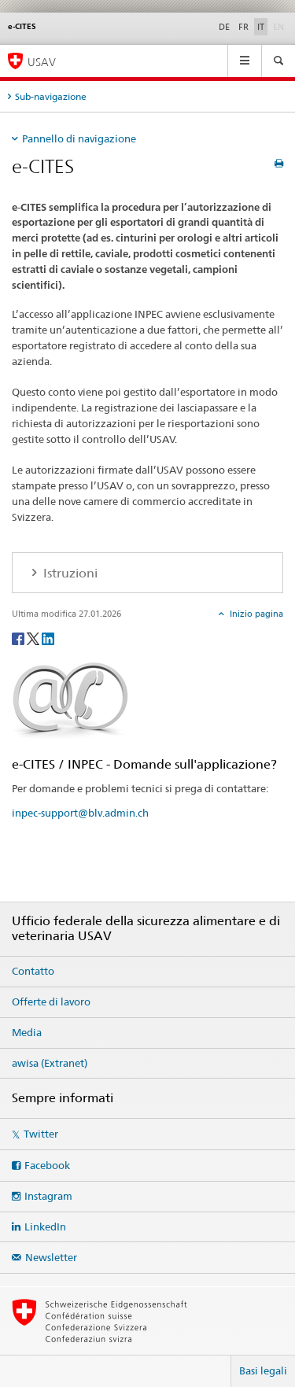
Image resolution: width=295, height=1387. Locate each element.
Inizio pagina (255, 613)
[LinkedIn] (48, 638)
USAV (42, 61)
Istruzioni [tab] (69, 573)
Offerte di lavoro (51, 1001)
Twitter (41, 1133)
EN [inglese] (280, 26)
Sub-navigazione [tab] (51, 96)
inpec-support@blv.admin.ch (80, 812)
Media (27, 1032)
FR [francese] (243, 26)
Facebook (47, 1165)
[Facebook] (19, 638)
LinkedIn (45, 1226)
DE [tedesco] (224, 26)
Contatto (33, 971)
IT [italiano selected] (260, 26)
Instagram (48, 1196)
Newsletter (51, 1257)
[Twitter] (34, 638)
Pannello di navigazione (79, 138)
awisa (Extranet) (49, 1063)
